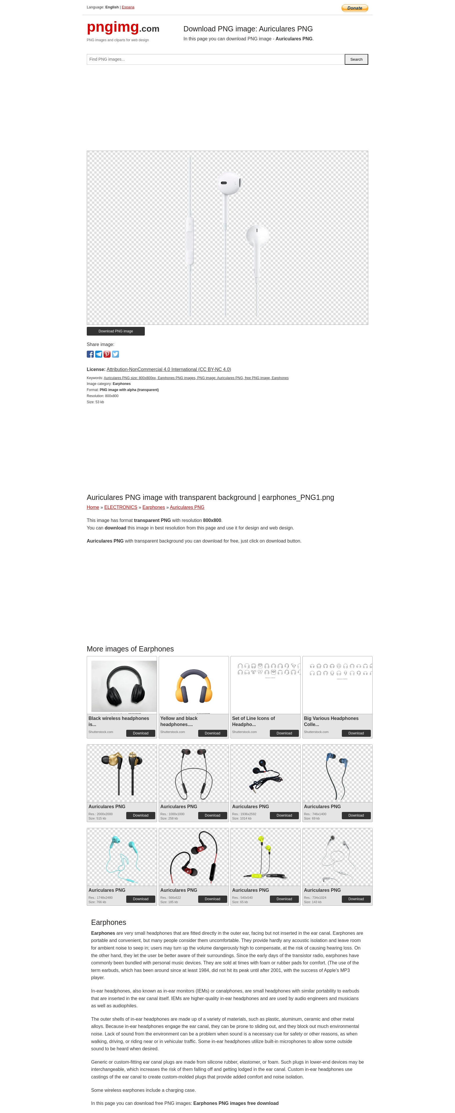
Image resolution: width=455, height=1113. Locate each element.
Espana (128, 7)
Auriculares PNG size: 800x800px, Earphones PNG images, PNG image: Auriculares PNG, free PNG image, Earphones (196, 378)
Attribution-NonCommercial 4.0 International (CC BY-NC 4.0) (168, 369)
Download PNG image (116, 331)
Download (140, 733)
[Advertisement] (227, 110)
